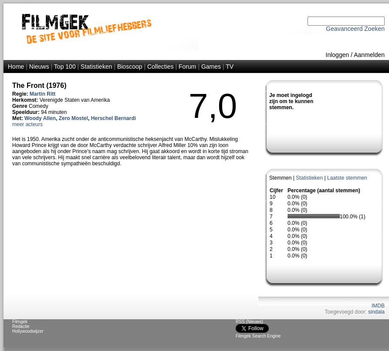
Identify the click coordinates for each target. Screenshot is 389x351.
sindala (376, 312)
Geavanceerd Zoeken (355, 28)
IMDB (378, 306)
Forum (187, 66)
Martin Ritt (42, 94)
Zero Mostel (73, 118)
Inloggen (337, 54)
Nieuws (39, 66)
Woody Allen (40, 118)
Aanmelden (369, 54)
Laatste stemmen (347, 178)
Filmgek (19, 321)
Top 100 (65, 66)
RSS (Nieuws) (249, 321)
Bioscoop (129, 66)
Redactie (20, 326)
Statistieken (96, 66)
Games (211, 66)
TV (229, 66)
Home (16, 66)
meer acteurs (27, 124)
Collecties (160, 66)
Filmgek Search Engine (258, 336)
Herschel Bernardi (113, 118)
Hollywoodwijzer (28, 331)
